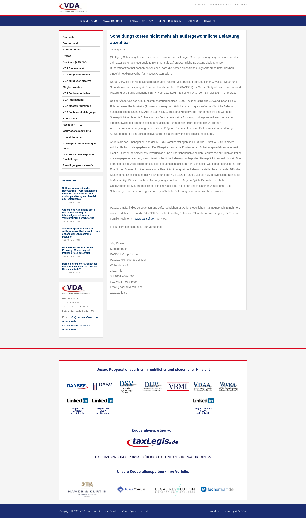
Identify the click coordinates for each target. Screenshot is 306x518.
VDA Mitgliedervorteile (76, 74)
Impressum (241, 4)
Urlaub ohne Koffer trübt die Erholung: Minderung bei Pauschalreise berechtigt (77, 250)
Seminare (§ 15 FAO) (141, 21)
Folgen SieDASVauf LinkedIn (103, 411)
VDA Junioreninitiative (76, 93)
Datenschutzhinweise (220, 4)
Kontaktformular (73, 137)
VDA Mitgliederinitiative (77, 80)
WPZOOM (241, 511)
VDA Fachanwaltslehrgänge (79, 112)
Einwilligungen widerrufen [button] (78, 165)
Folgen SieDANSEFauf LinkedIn (78, 411)
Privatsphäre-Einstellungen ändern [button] (79, 146)
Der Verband (88, 21)
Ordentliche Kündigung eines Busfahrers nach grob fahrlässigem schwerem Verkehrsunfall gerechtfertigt (78, 213)
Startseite (200, 4)
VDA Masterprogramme (77, 105)
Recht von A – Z (72, 124)
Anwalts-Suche (113, 21)
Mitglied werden (170, 21)
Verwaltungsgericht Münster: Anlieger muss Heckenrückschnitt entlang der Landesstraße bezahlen (81, 232)
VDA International (73, 99)
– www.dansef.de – (144, 218)
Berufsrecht (70, 118)
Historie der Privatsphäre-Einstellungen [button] (78, 157)
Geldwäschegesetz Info (77, 130)
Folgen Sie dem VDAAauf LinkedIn (203, 411)
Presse (67, 55)
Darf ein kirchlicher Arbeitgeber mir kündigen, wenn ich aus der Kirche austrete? (79, 266)
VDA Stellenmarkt (73, 68)
